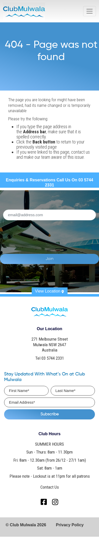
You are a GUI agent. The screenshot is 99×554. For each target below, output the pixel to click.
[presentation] (49, 234)
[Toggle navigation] (89, 11)
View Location (49, 291)
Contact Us (49, 487)
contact (78, 152)
